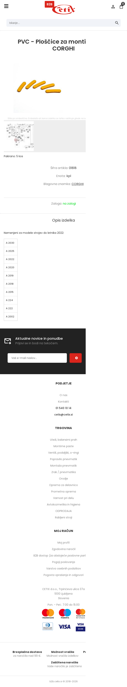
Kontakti (63, 402)
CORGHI (78, 184)
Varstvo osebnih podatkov (63, 568)
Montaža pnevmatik (63, 466)
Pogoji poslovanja (63, 562)
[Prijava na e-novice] (75, 358)
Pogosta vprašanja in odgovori (64, 575)
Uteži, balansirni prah (63, 440)
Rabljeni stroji (63, 517)
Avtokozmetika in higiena (63, 504)
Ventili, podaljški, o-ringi (63, 453)
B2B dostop (63, 555)
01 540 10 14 (63, 408)
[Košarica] (121, 6)
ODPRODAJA (63, 511)
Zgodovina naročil (63, 549)
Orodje (63, 478)
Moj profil (63, 542)
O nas (63, 395)
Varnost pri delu (63, 498)
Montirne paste (64, 446)
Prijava (113, 6)
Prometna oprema (63, 491)
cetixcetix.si (63, 414)
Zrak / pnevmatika (63, 472)
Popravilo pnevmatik (63, 459)
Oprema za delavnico (63, 485)
